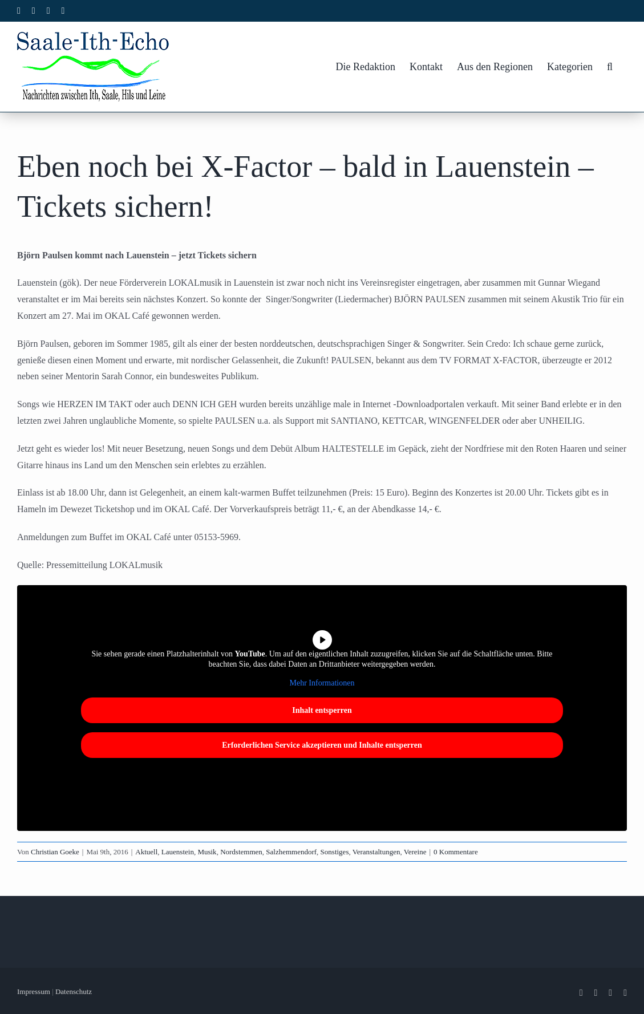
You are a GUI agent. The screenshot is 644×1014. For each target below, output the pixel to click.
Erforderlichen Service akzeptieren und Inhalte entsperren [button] (322, 744)
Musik (206, 851)
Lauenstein (177, 851)
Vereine (415, 851)
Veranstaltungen (376, 851)
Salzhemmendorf (291, 851)
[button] (610, 67)
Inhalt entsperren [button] (321, 709)
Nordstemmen (241, 851)
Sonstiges (335, 851)
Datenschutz (73, 991)
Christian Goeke (55, 851)
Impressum (33, 991)
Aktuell (146, 851)
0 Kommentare (456, 851)
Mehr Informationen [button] (322, 683)
